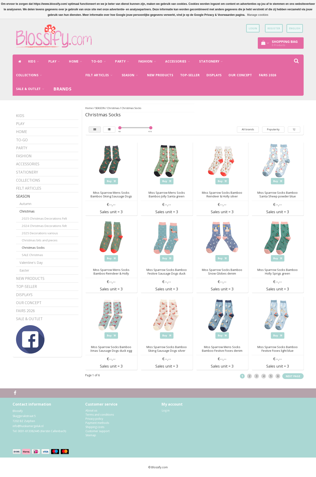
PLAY (55, 61)
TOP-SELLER (190, 75)
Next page (293, 376)
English (294, 28)
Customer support (97, 431)
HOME (76, 61)
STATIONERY (212, 61)
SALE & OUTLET (31, 89)
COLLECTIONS (30, 75)
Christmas (27, 211)
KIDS (34, 61)
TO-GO (99, 61)
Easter (24, 270)
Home (89, 108)
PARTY (123, 61)
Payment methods (97, 423)
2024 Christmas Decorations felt (44, 226)
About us (91, 410)
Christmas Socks (33, 247)
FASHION (148, 61)
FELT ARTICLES (100, 75)
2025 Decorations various (40, 233)
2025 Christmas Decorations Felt (44, 218)
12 (294, 129)
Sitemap (90, 435)
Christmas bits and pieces (40, 240)
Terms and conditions (99, 415)
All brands (248, 129)
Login (253, 28)
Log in (166, 410)
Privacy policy (94, 419)
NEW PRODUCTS (160, 75)
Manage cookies (257, 14)
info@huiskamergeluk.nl (28, 426)
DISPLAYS (214, 75)
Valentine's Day (31, 262)
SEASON (131, 75)
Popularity (273, 129)
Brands (62, 89)
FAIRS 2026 (267, 75)
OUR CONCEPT (240, 75)
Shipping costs (94, 427)
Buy (111, 181)
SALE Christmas (32, 255)
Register (273, 28)
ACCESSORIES (178, 61)
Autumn (25, 204)
